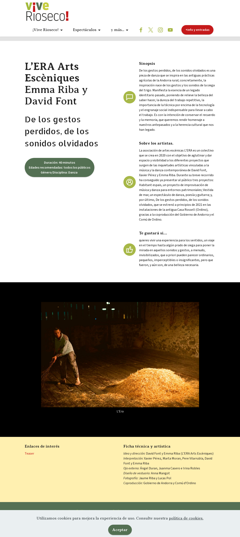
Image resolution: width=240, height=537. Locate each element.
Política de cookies (126, 518)
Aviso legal (62, 518)
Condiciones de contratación (166, 518)
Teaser (29, 461)
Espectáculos (84, 30)
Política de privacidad (91, 518)
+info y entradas (197, 30)
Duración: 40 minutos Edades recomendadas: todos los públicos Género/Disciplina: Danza (59, 175)
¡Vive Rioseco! (45, 30)
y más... (117, 30)
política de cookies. (186, 531)
